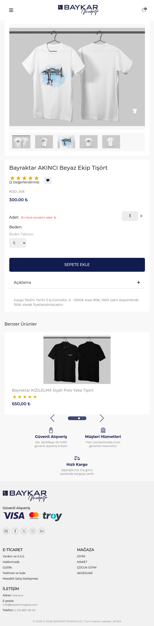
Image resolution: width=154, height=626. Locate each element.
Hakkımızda (11, 562)
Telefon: (19, 610)
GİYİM (81, 556)
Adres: (13, 595)
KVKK (117, 621)
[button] (52, 418)
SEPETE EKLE (77, 264)
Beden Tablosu (21, 234)
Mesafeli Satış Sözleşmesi (20, 578)
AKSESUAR (85, 573)
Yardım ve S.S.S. (14, 556)
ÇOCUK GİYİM (87, 567)
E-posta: (20, 602)
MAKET (82, 562)
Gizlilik (7, 567)
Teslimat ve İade (14, 573)
